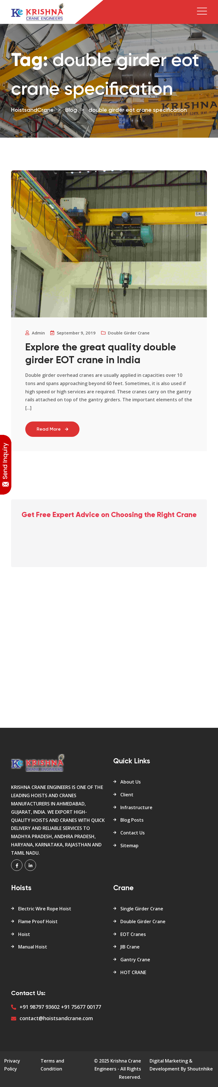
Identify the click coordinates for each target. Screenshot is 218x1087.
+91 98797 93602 (40, 1006)
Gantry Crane (135, 959)
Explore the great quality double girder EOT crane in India (100, 354)
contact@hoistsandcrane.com (56, 1018)
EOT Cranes (133, 934)
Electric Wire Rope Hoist (44, 909)
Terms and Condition (52, 1065)
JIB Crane (130, 947)
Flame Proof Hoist (38, 921)
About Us (130, 782)
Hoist (24, 934)
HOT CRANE (133, 972)
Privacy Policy (12, 1065)
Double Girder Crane (142, 921)
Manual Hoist (32, 947)
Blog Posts (132, 820)
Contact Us (132, 833)
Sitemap (129, 845)
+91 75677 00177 (81, 1006)
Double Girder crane (129, 333)
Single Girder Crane (141, 909)
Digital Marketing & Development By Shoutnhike (181, 1065)
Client (126, 795)
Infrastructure (136, 807)
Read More (52, 429)
